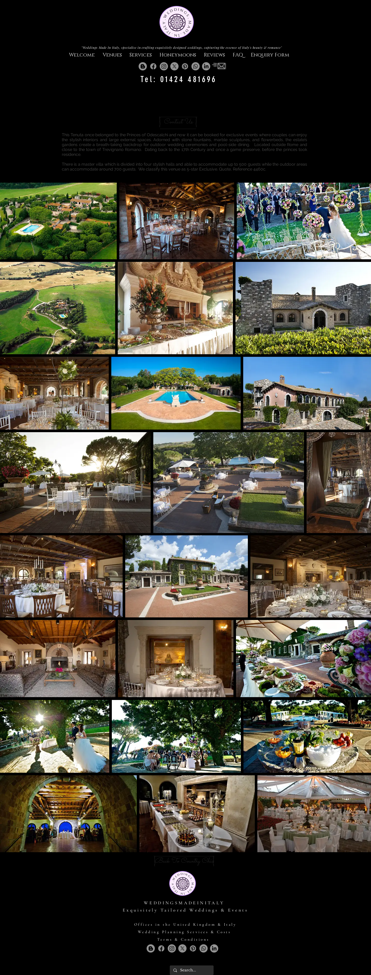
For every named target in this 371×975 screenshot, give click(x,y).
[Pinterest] (185, 66)
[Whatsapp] (195, 66)
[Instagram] (164, 66)
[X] (174, 66)
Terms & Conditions (183, 939)
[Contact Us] (178, 122)
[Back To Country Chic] (184, 861)
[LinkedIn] (206, 66)
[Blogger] (143, 66)
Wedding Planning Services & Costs (184, 932)
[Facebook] (153, 66)
